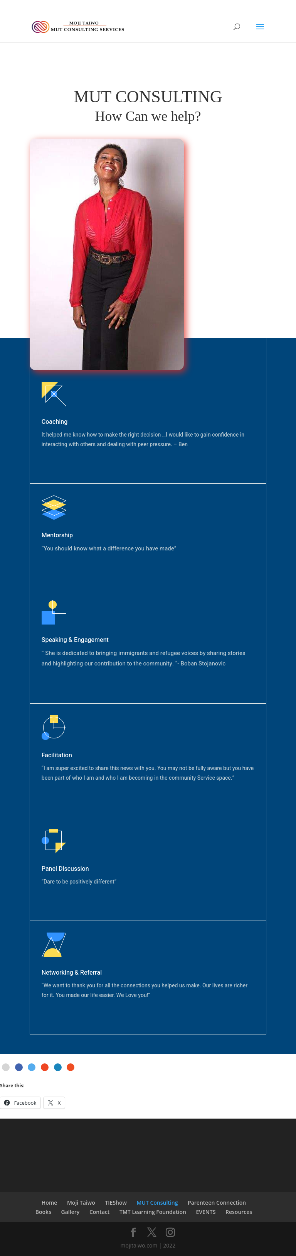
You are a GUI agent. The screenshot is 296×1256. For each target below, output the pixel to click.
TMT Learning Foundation (152, 1211)
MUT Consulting (157, 1202)
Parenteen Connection (217, 1202)
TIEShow (116, 1202)
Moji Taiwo (81, 1202)
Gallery (70, 1211)
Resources (238, 1211)
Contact (99, 1211)
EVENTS (205, 1211)
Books (43, 1211)
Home (49, 1202)
